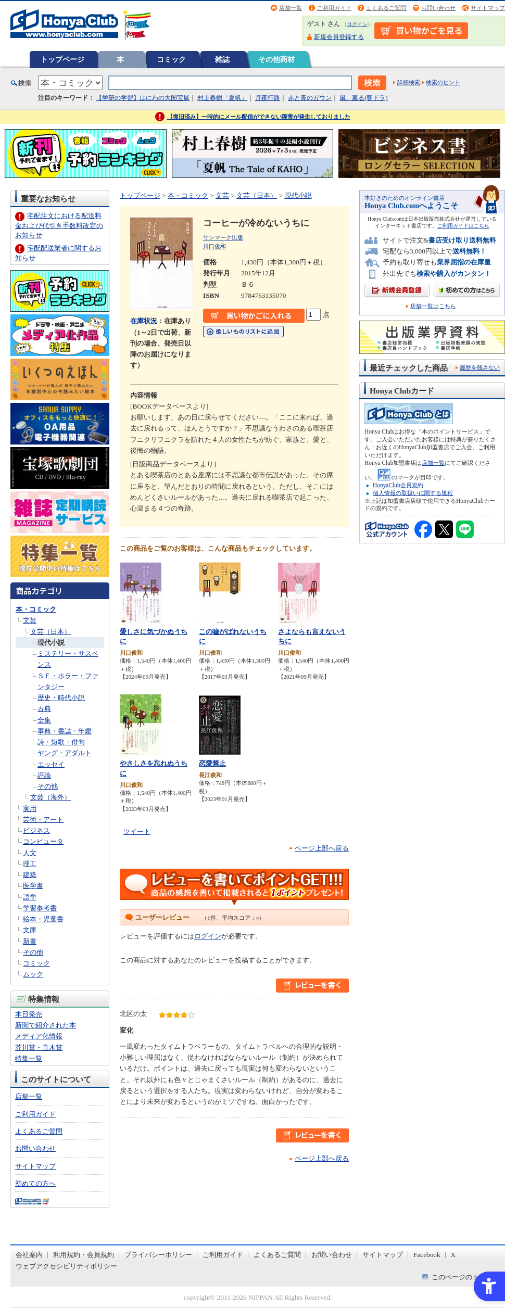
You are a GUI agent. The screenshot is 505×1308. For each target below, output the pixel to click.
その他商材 (276, 59)
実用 (29, 808)
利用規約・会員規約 (83, 1255)
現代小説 (51, 642)
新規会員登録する (339, 37)
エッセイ (51, 764)
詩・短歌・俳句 (61, 742)
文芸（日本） (50, 632)
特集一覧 (28, 1058)
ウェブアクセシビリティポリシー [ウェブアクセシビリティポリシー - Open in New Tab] (66, 1266)
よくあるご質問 (386, 8)
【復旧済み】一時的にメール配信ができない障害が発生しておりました (258, 116)
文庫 (29, 930)
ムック (33, 974)
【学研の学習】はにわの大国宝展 (143, 97)
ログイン (357, 24)
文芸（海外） (50, 797)
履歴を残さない (480, 367)
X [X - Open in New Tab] (453, 1255)
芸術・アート (43, 819)
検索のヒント (443, 82)
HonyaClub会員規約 (398, 485)
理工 (29, 864)
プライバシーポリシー (158, 1255)
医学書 (33, 886)
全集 (44, 720)
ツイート (136, 831)
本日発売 (28, 1014)
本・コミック (36, 609)
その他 (47, 786)
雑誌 (222, 59)
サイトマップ (488, 8)
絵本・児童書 (43, 919)
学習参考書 (40, 908)
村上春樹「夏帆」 (222, 97)
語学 (29, 897)
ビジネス (36, 830)
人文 (29, 853)
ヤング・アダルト (64, 753)
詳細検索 (408, 82)
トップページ (62, 59)
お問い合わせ (438, 8)
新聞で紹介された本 (45, 1025)
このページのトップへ (465, 1277)
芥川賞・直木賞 (38, 1047)
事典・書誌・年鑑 (64, 731)
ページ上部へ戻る (322, 848)
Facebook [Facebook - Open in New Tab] (426, 1255)
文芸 (29, 620)
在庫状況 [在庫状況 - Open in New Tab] (143, 321)
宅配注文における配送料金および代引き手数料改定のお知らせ (59, 225)
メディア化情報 (38, 1036)
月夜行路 (267, 97)
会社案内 (29, 1255)
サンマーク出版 (223, 237)
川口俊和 (214, 246)
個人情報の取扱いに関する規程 (413, 493)
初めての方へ (35, 1183)
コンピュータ (43, 841)
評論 (44, 775)
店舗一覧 (290, 8)
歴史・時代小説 (61, 698)
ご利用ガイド (334, 8)
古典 (44, 709)
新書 (29, 941)
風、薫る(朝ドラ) (363, 97)
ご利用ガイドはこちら (463, 225)
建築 (29, 875)
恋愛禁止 (212, 763)
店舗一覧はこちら (433, 306)
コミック (171, 59)
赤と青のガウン (310, 97)
